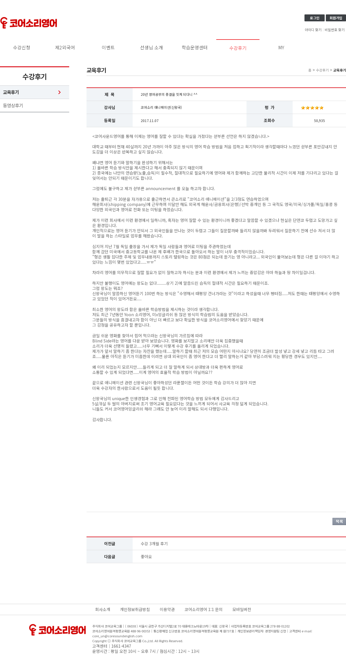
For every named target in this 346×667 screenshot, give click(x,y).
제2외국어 (65, 47)
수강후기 (238, 47)
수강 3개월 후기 (154, 543)
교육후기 (11, 92)
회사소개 (102, 609)
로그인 (314, 17)
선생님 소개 (151, 47)
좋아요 (146, 556)
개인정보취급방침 (135, 609)
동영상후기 (13, 105)
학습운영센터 (195, 47)
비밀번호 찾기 (335, 29)
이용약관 (167, 609)
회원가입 (336, 17)
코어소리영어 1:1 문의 (204, 609)
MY (281, 47)
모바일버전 (241, 609)
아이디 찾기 (313, 29)
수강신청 (21, 47)
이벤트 (108, 47)
